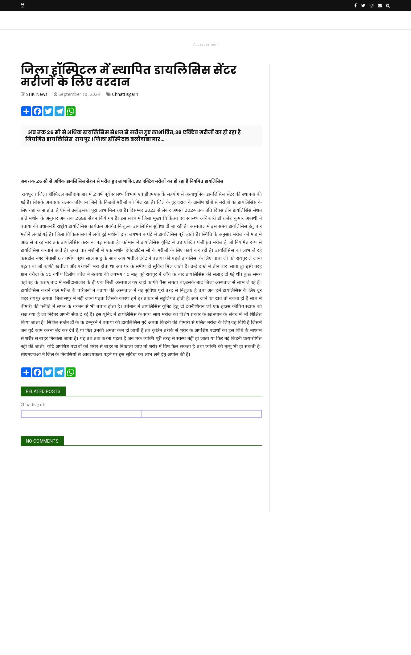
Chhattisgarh (125, 94)
